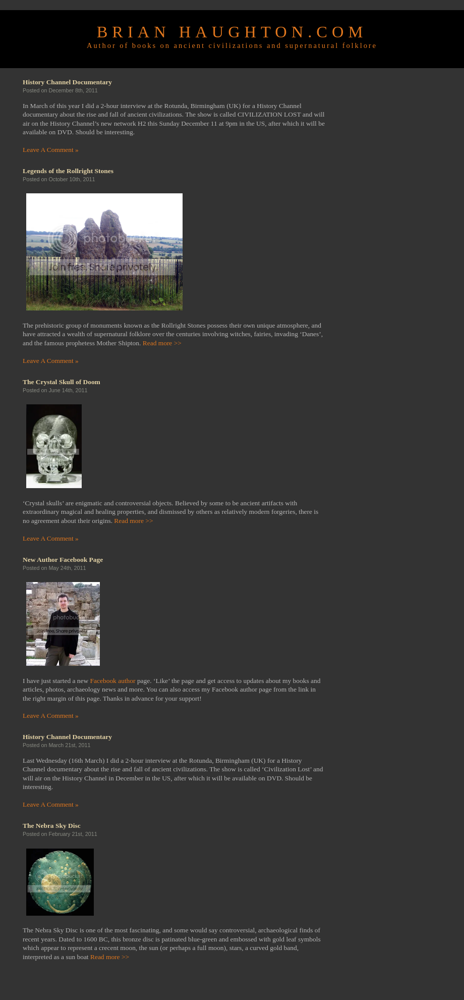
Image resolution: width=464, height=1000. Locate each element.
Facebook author (113, 681)
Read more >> (162, 343)
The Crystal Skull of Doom (61, 382)
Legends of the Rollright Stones (68, 171)
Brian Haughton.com (232, 32)
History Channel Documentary (67, 82)
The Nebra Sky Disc (52, 825)
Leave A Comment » (51, 149)
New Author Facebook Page (63, 559)
